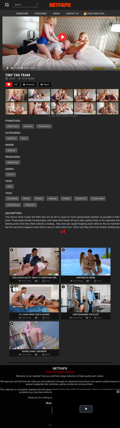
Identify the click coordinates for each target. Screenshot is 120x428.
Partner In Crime (85, 277)
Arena (56, 13)
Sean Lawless (44, 126)
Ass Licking (12, 198)
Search (7, 5)
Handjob (66, 198)
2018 (10, 186)
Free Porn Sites (95, 13)
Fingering (52, 198)
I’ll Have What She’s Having (34, 314)
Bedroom (11, 150)
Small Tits (12, 138)
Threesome (30, 205)
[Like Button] (8, 84)
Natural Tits (81, 198)
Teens (24, 138)
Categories (40, 13)
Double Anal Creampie (34, 351)
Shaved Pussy (13, 205)
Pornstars (22, 13)
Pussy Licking (97, 198)
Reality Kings (13, 162)
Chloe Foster (13, 126)
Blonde (26, 198)
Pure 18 (11, 174)
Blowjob (39, 198)
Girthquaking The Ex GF (86, 314)
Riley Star (28, 126)
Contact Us (72, 13)
